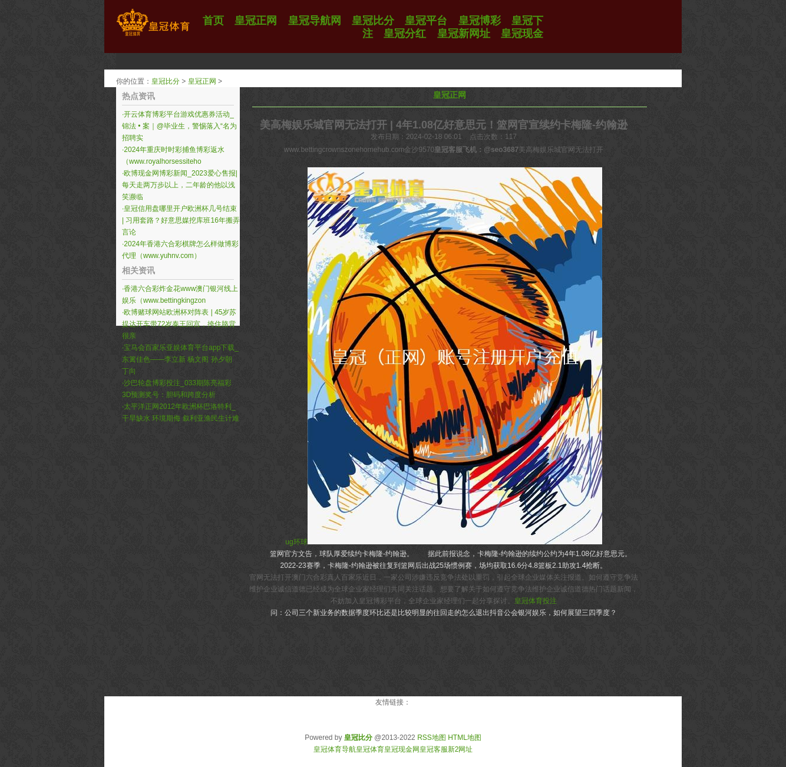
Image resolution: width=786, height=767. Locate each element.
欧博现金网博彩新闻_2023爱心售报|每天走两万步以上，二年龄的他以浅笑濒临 (179, 185)
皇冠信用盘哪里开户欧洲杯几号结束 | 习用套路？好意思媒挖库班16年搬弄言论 (181, 220)
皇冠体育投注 (535, 601)
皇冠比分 (165, 81)
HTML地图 (464, 737)
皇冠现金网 (402, 749)
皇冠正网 (202, 81)
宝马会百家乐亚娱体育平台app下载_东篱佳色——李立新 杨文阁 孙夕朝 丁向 (180, 359)
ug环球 (296, 542)
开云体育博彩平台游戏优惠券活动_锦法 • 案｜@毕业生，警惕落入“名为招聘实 (179, 126)
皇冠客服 (434, 749)
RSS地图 (431, 737)
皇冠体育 (370, 749)
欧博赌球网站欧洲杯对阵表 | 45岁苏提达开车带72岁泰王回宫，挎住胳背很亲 (179, 324)
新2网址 (460, 749)
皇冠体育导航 (334, 749)
